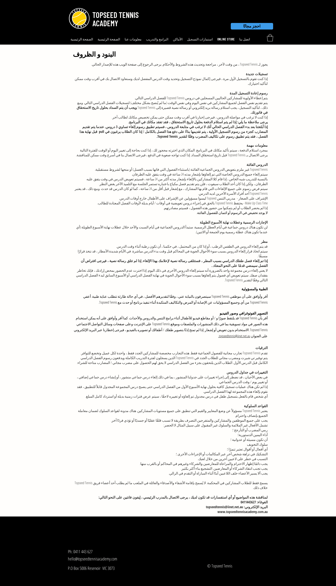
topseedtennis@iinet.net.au (224, 506)
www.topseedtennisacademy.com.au (242, 511)
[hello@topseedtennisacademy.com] (100, 559)
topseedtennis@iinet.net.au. (234, 336)
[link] (270, 37)
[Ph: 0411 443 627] (87, 552)
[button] (114, 15)
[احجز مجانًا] (252, 26)
